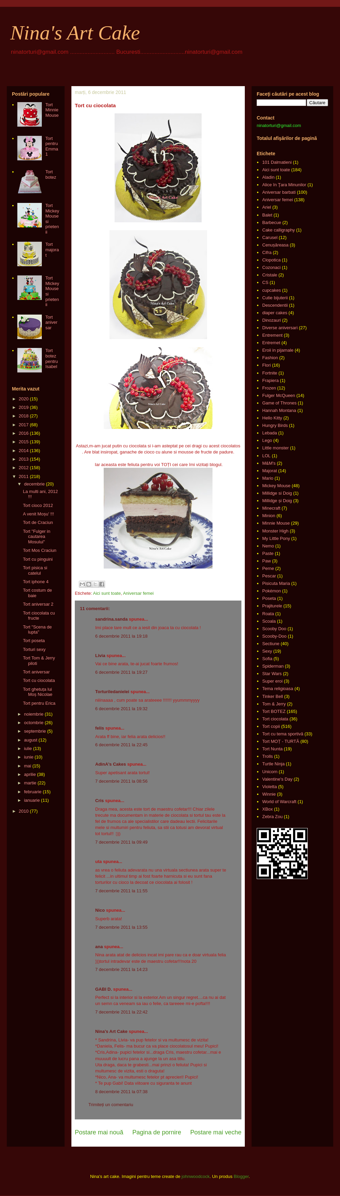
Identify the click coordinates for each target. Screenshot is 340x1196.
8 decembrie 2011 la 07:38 (121, 1091)
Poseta (269, 598)
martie (30, 782)
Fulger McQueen (278, 395)
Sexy (267, 651)
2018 (24, 415)
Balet (267, 215)
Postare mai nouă (99, 1132)
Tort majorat (52, 249)
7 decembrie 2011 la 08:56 (121, 781)
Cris (99, 800)
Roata (268, 613)
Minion (268, 515)
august (30, 740)
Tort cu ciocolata (39, 680)
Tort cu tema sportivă (282, 733)
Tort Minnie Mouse (51, 110)
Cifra (266, 252)
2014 (24, 450)
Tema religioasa (277, 688)
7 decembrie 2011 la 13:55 (121, 927)
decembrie (34, 484)
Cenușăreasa (275, 245)
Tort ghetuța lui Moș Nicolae (37, 692)
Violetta (269, 786)
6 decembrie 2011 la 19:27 (121, 672)
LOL (266, 455)
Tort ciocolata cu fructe (39, 615)
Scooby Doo (274, 628)
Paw (266, 560)
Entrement (272, 335)
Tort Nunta (272, 748)
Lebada (269, 432)
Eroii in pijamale (277, 350)
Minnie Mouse (276, 523)
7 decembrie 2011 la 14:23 (121, 969)
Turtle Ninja (273, 763)
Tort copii (271, 726)
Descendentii (275, 305)
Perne (268, 568)
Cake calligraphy (278, 230)
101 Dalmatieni (277, 162)
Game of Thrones (279, 402)
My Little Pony (276, 538)
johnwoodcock (195, 1176)
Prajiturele (272, 605)
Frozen (269, 387)
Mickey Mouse (276, 485)
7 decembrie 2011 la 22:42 (121, 1012)
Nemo (268, 545)
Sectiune (270, 643)
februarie (32, 791)
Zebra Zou (272, 816)
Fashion (270, 357)
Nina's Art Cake (75, 32)
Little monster (275, 447)
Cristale (269, 274)
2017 (24, 424)
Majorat (269, 470)
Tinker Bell (272, 696)
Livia (100, 655)
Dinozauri (271, 320)
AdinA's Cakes (110, 764)
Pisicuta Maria (276, 583)
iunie (28, 757)
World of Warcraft (279, 801)
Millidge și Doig (277, 500)
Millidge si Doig (277, 493)
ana (99, 946)
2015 (24, 441)
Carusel (269, 237)
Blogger (241, 1176)
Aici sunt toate (107, 593)
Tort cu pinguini (37, 559)
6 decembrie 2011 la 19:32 (121, 708)
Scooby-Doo (274, 636)
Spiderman (273, 666)
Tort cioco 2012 (38, 505)
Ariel (266, 207)
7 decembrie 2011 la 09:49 (121, 842)
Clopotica (271, 259)
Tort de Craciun (38, 522)
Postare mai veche (215, 1132)
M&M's (268, 463)
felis (99, 728)
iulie (28, 748)
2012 (24, 467)
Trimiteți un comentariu (110, 1104)
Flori (266, 365)
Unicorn (269, 771)
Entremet (271, 342)
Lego (267, 440)
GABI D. (103, 989)
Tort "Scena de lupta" (37, 629)
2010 (24, 811)
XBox (267, 809)
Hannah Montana (279, 410)
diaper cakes (274, 312)
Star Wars (272, 673)
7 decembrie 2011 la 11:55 (121, 890)
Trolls (267, 756)
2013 (24, 459)
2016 (24, 433)
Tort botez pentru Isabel (51, 358)
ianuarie (32, 800)
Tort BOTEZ (274, 711)
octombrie (34, 722)
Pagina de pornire (156, 1132)
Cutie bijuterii (275, 297)
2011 (24, 476)
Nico (100, 910)
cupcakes (271, 290)
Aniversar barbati (278, 192)
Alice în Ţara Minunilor (284, 184)
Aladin (268, 177)
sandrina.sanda (111, 619)
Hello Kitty (272, 417)
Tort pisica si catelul (35, 570)
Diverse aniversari (280, 327)
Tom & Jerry (274, 703)
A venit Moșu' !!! (38, 513)
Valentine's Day (277, 779)
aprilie (30, 774)
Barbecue (271, 222)
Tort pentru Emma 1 (51, 146)
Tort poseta (34, 640)
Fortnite (269, 373)
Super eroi (272, 681)
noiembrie (34, 714)
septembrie (35, 731)
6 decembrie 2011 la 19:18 (121, 636)
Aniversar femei (138, 593)
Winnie (269, 794)
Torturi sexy (34, 649)
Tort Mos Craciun (39, 550)
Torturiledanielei (112, 691)
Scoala (269, 621)
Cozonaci (271, 267)
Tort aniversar (51, 322)
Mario (267, 478)
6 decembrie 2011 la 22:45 (121, 744)
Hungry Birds (275, 425)
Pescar (269, 575)
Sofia (267, 658)
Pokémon (271, 590)
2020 (24, 398)
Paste (267, 553)
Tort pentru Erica (39, 703)
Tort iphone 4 (35, 581)
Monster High (275, 530)
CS (265, 282)
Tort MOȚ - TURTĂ (280, 741)
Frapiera (270, 380)
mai (27, 765)
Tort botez (50, 174)
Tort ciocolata (275, 718)
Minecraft (271, 508)
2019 (24, 407)
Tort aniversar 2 (38, 604)
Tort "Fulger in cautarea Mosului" (36, 536)
